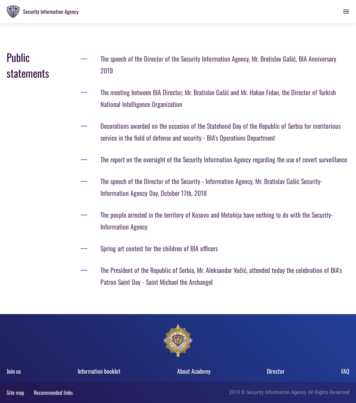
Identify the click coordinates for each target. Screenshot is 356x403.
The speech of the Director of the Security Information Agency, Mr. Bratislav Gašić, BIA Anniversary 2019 (218, 64)
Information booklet (99, 371)
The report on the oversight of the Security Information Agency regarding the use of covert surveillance (224, 159)
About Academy (193, 371)
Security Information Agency (50, 11)
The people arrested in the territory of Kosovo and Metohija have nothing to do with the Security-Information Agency (216, 220)
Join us (14, 371)
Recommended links (53, 392)
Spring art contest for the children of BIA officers (161, 248)
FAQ (345, 371)
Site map (15, 392)
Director (276, 371)
